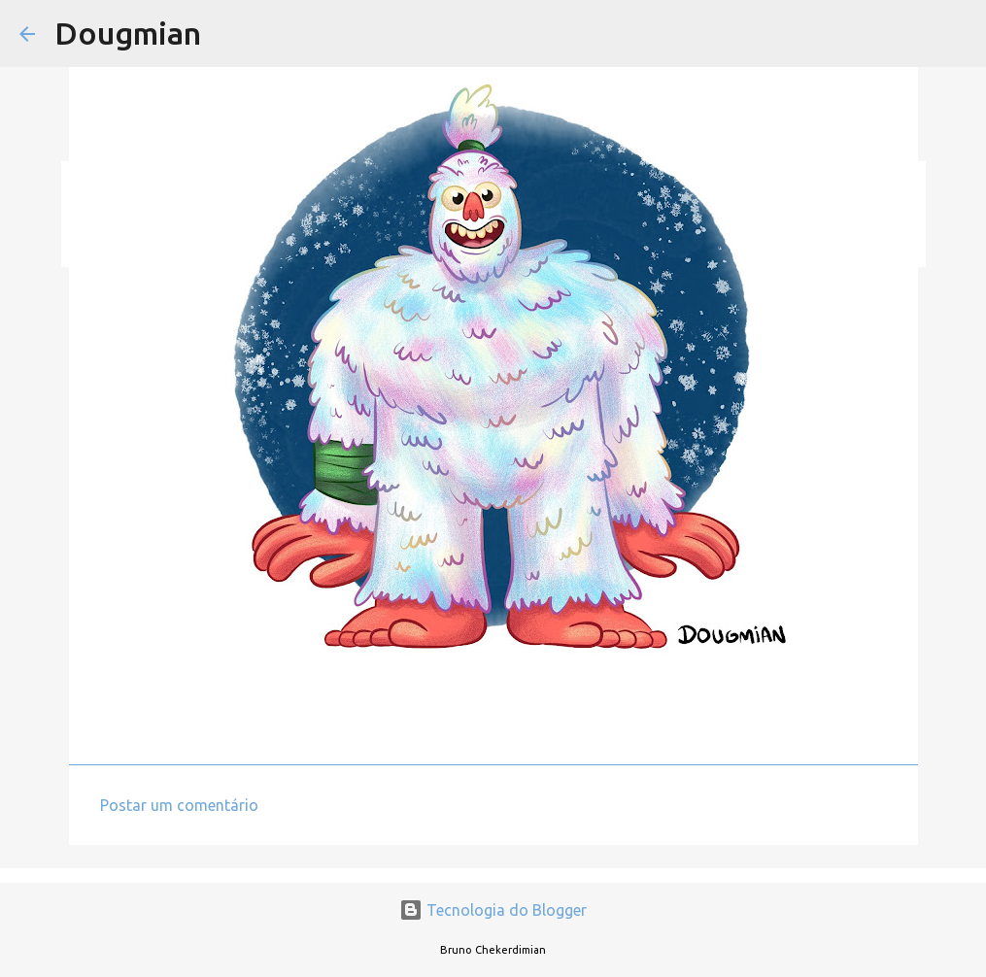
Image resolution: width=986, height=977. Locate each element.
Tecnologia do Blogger (493, 910)
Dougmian (127, 33)
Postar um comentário (179, 805)
